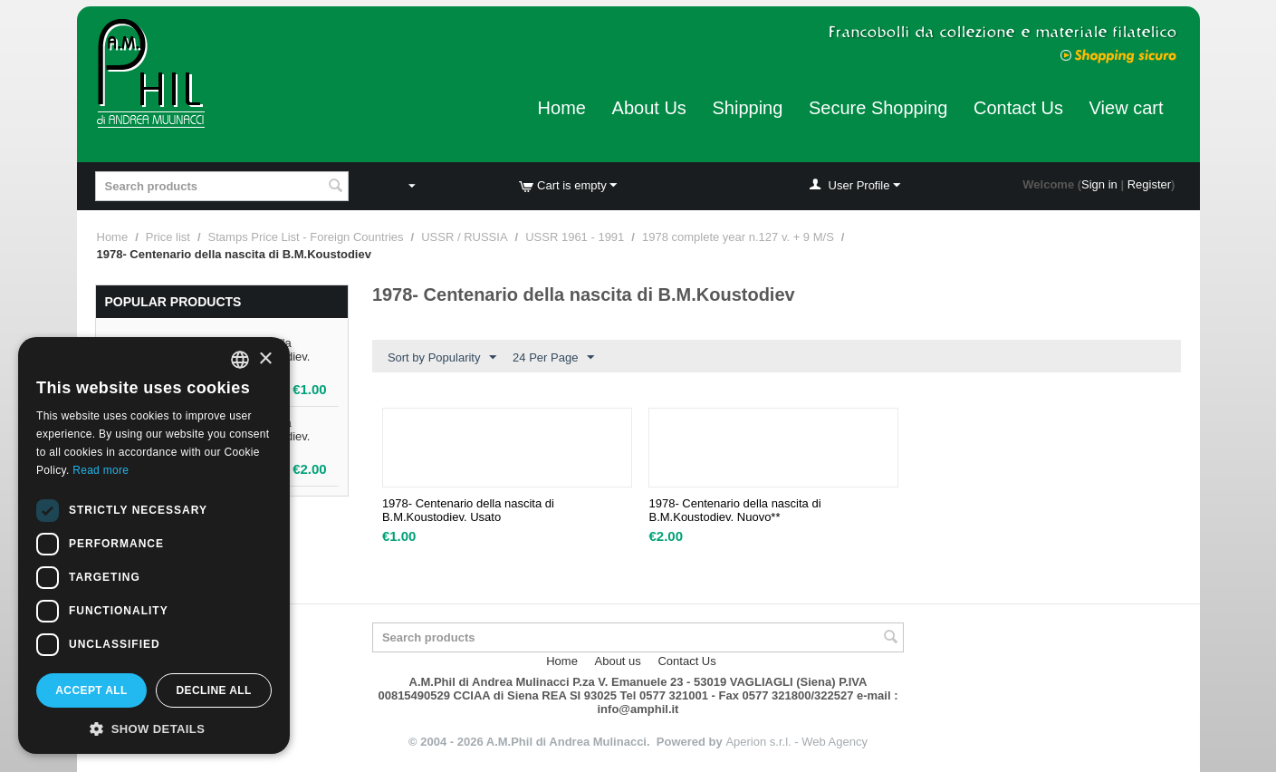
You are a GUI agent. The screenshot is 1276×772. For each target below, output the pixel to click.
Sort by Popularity (442, 358)
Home (562, 108)
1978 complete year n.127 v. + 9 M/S (738, 237)
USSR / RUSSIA (464, 237)
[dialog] (154, 545)
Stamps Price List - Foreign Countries (306, 237)
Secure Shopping (878, 108)
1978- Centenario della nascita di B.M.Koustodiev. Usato (468, 510)
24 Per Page (553, 358)
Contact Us (1018, 108)
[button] (154, 727)
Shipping (747, 108)
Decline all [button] (213, 690)
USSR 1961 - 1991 (574, 237)
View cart (1126, 108)
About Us (649, 108)
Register (1149, 184)
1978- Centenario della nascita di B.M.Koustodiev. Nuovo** (734, 510)
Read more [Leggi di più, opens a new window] (100, 470)
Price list (168, 237)
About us (618, 661)
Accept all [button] (91, 690)
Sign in (1099, 184)
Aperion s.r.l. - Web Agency (796, 741)
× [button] (265, 359)
